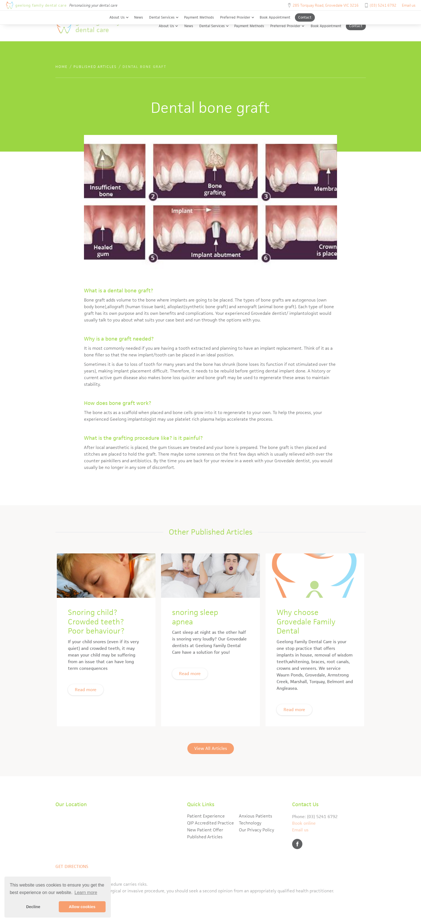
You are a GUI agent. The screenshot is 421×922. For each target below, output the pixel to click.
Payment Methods (199, 17)
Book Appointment (275, 17)
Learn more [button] (86, 892)
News (138, 17)
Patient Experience (206, 816)
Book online (304, 823)
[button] (119, 17)
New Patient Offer (205, 830)
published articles (95, 66)
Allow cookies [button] (82, 907)
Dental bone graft (144, 66)
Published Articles (205, 837)
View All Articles (210, 762)
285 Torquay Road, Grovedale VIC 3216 (326, 5)
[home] (93, 26)
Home (61, 66)
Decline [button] (33, 907)
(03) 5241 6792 (383, 5)
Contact (305, 17)
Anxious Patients (255, 816)
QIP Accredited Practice (210, 823)
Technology (250, 823)
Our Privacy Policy (256, 830)
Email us (408, 5)
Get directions (71, 866)
